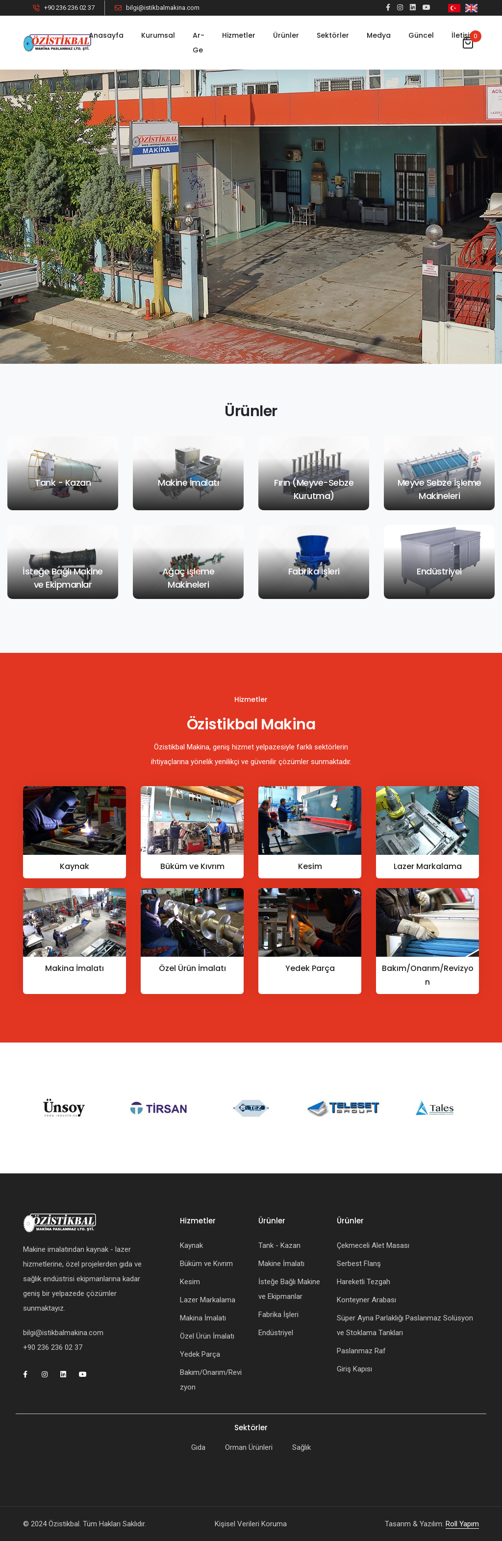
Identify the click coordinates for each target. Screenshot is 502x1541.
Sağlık (301, 1447)
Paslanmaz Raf (361, 1350)
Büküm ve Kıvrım (192, 866)
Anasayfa (106, 35)
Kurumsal (158, 35)
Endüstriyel (275, 1332)
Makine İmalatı (281, 1263)
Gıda (198, 1447)
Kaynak (74, 866)
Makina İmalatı (74, 968)
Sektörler (333, 35)
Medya (379, 35)
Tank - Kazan (279, 1245)
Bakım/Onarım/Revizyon (428, 975)
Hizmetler (238, 35)
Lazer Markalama (428, 866)
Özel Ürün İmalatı (192, 968)
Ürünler (286, 35)
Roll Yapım (462, 1523)
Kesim (310, 866)
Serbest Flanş (359, 1263)
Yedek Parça (310, 968)
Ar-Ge (198, 42)
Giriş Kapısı (354, 1369)
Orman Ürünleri (249, 1447)
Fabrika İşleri (278, 1314)
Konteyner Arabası (366, 1299)
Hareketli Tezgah (363, 1281)
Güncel (421, 35)
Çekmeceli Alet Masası (373, 1245)
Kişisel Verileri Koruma (251, 1523)
